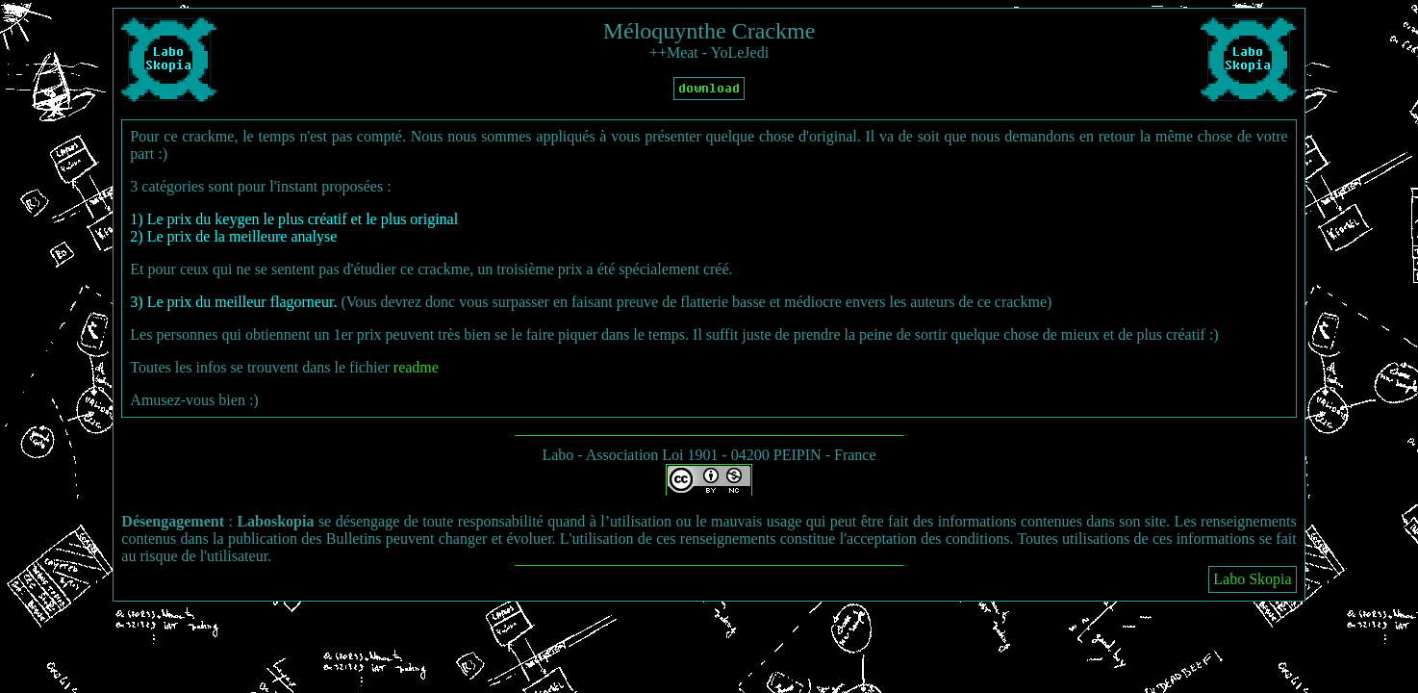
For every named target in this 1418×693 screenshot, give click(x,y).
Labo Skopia (1252, 579)
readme (416, 367)
